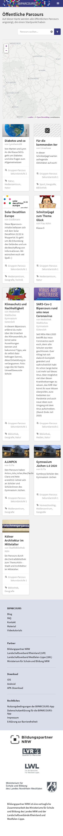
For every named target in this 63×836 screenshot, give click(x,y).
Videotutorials (14, 630)
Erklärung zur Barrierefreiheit (22, 721)
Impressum (13, 717)
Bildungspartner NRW (18, 649)
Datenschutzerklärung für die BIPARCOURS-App (30, 712)
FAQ (9, 618)
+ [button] (6, 46)
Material (11, 626)
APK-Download (15, 687)
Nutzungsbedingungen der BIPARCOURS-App (30, 706)
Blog (9, 614)
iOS (9, 679)
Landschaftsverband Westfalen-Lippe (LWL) (29, 657)
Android (11, 683)
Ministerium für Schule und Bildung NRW (28, 661)
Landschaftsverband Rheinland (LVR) (26, 653)
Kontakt (11, 622)
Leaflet (30, 117)
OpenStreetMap (43, 117)
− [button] (6, 51)
